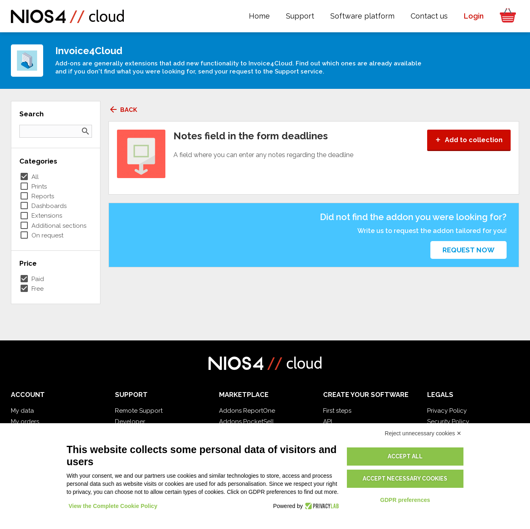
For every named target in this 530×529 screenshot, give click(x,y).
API (327, 421)
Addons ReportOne (247, 410)
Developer (130, 421)
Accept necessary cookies (405, 478)
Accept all (405, 456)
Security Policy (448, 421)
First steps (337, 410)
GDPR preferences (405, 500)
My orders (25, 421)
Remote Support (139, 410)
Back (123, 109)
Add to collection (469, 139)
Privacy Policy (447, 410)
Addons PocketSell (246, 421)
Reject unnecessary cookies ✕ (423, 433)
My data (22, 410)
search (85, 131)
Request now (468, 250)
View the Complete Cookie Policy (113, 506)
